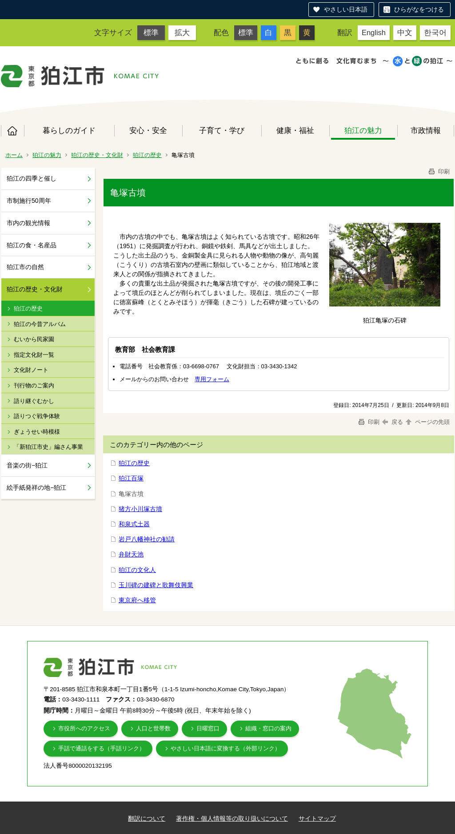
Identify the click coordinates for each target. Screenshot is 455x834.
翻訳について (146, 818)
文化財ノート (31, 370)
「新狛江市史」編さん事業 (48, 446)
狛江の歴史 (147, 155)
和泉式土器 (134, 524)
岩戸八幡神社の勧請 (147, 539)
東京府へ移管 (137, 600)
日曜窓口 (208, 728)
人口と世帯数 (153, 728)
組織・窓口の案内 (268, 728)
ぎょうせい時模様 (37, 431)
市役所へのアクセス (84, 728)
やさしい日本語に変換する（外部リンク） (225, 748)
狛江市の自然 (25, 266)
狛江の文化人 (137, 569)
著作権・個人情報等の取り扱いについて (232, 818)
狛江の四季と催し (31, 178)
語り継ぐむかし (34, 401)
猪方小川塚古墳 (140, 508)
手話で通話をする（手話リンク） (101, 748)
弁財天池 (131, 554)
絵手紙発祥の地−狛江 (36, 487)
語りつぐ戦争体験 (37, 416)
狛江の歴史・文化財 (97, 155)
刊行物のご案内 (34, 385)
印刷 (438, 171)
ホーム (12, 131)
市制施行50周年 (29, 200)
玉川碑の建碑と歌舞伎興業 (156, 584)
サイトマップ (317, 818)
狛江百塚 (131, 478)
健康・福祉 (295, 130)
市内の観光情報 (28, 222)
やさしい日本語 (345, 9)
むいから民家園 (34, 339)
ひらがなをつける (419, 9)
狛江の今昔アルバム (40, 324)
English (374, 32)
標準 (151, 32)
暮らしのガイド (69, 130)
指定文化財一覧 (34, 354)
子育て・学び (221, 130)
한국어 (435, 32)
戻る (392, 422)
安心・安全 (148, 130)
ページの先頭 (427, 422)
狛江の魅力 (363, 130)
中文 (404, 32)
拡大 (182, 32)
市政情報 (426, 130)
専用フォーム (212, 379)
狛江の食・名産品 (31, 245)
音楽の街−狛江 (27, 465)
